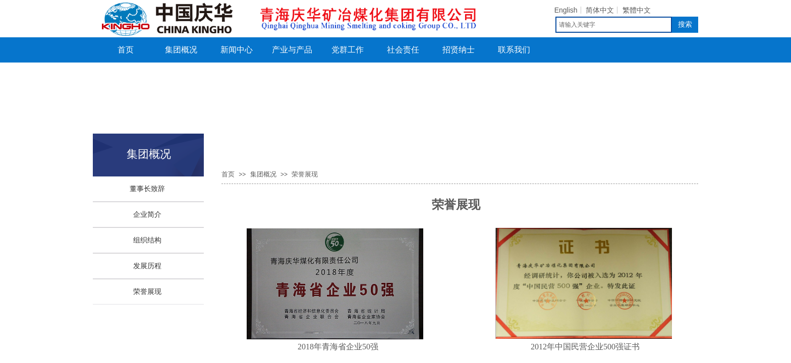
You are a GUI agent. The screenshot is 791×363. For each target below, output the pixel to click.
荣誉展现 (305, 174)
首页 (126, 49)
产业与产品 (292, 49)
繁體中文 (637, 10)
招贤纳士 (458, 49)
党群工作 (347, 49)
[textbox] (613, 25)
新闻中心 (236, 49)
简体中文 (600, 10)
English (566, 10)
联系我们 (514, 49)
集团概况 (181, 49)
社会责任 (403, 49)
